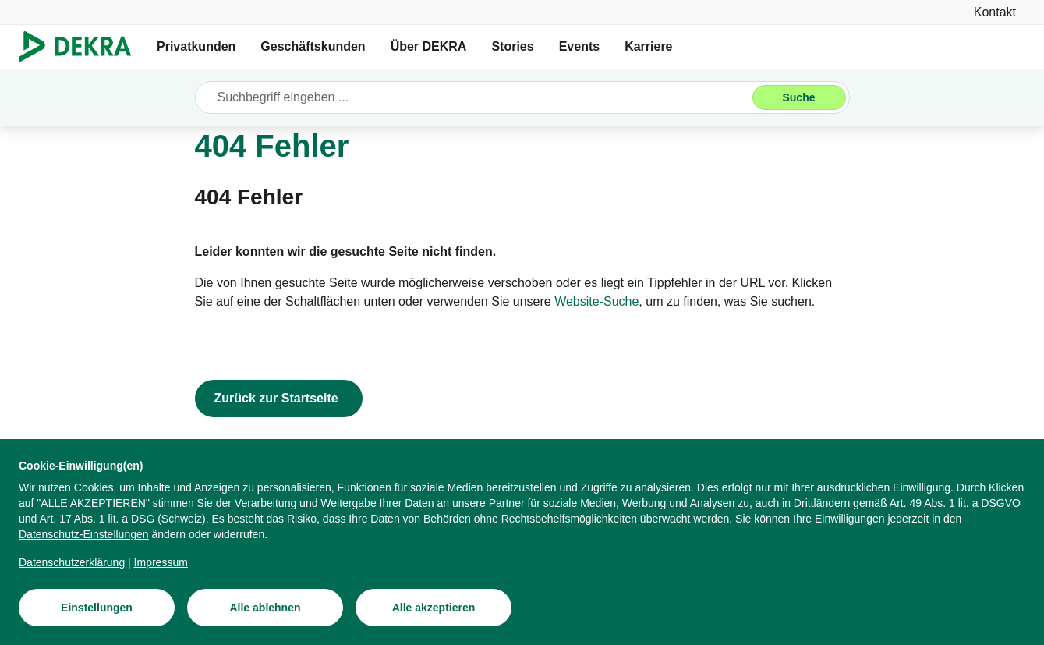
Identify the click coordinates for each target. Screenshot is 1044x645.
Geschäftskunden (312, 46)
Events (579, 46)
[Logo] (81, 47)
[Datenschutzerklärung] (72, 562)
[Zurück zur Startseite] (279, 398)
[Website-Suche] (596, 301)
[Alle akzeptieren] (433, 607)
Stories (512, 46)
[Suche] (799, 97)
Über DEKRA (429, 46)
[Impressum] (161, 562)
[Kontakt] (994, 12)
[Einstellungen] (97, 607)
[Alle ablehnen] (265, 607)
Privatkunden (196, 46)
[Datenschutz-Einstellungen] (84, 534)
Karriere (648, 46)
